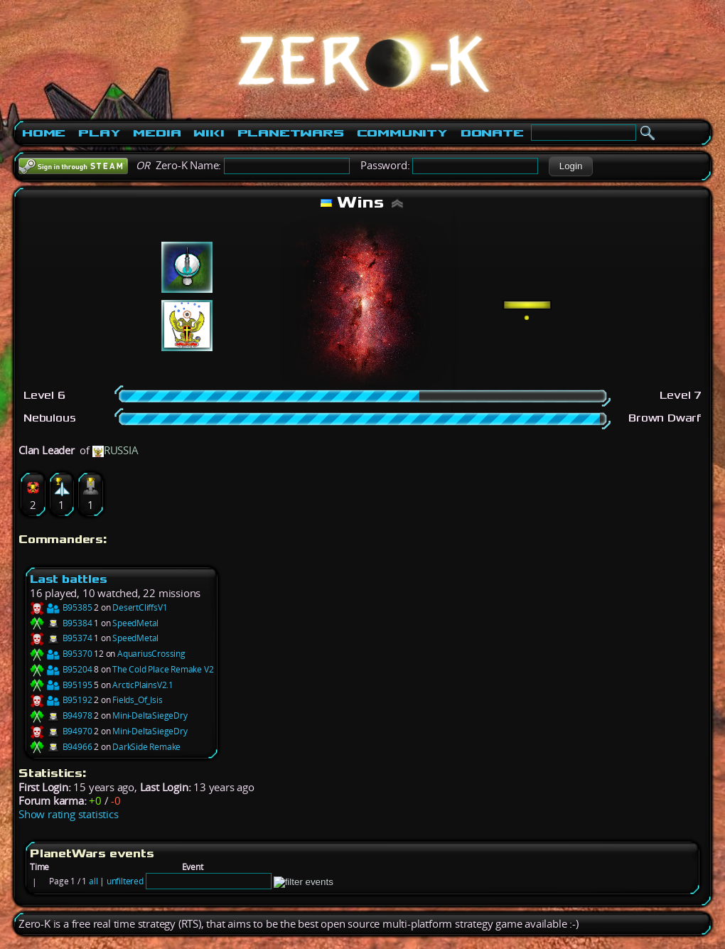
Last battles (68, 579)
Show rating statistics (68, 814)
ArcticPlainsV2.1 (142, 685)
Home (43, 133)
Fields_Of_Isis (137, 700)
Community (402, 133)
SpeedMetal (135, 623)
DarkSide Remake (146, 747)
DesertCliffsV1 (139, 607)
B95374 (61, 638)
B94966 (61, 747)
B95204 (61, 669)
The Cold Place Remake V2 (162, 669)
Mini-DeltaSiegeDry (149, 715)
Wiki (208, 133)
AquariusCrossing (151, 654)
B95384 (61, 623)
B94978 (61, 715)
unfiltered (125, 881)
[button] (570, 166)
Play (99, 133)
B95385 (61, 607)
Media (157, 133)
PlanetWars (290, 133)
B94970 (61, 731)
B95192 (61, 700)
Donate (492, 133)
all (93, 881)
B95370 (61, 654)
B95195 (61, 685)
